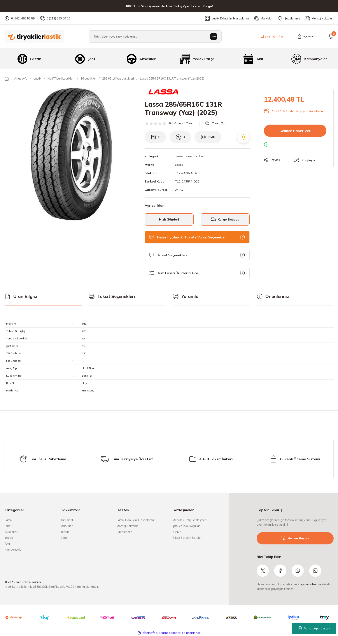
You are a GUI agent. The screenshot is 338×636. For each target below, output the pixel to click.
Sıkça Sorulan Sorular (187, 537)
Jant (7, 525)
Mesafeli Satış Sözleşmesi (190, 519)
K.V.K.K (177, 531)
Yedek (9, 537)
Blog (64, 537)
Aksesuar (11, 531)
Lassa (179, 165)
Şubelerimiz (124, 531)
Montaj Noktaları (127, 525)
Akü (7, 543)
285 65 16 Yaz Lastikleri (192, 156)
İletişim (65, 531)
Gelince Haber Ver (295, 131)
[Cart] (331, 36)
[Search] (155, 36)
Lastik (8, 519)
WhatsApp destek (314, 628)
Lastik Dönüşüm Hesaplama (135, 519)
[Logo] (34, 36)
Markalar (67, 525)
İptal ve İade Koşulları (187, 525)
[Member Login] (304, 36)
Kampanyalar (14, 549)
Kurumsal (67, 519)
